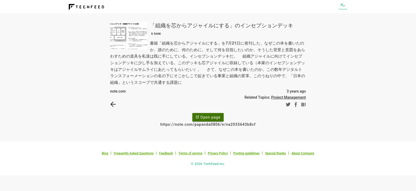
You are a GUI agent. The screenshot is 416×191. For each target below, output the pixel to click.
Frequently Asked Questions (134, 153)
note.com (118, 91)
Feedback (166, 153)
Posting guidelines (246, 153)
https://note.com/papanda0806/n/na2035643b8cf (207, 124)
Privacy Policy (218, 153)
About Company (302, 153)
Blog (105, 153)
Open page (208, 117)
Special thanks (275, 153)
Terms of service (190, 153)
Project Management (288, 97)
